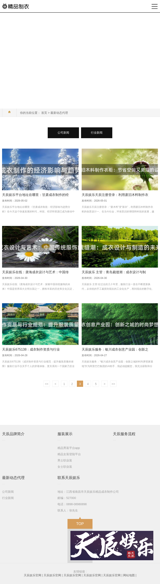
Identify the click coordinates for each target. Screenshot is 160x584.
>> (113, 384)
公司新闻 (63, 132)
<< (46, 384)
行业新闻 (96, 132)
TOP (80, 522)
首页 (44, 112)
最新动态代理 (59, 112)
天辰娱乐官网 (32, 575)
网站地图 (129, 575)
